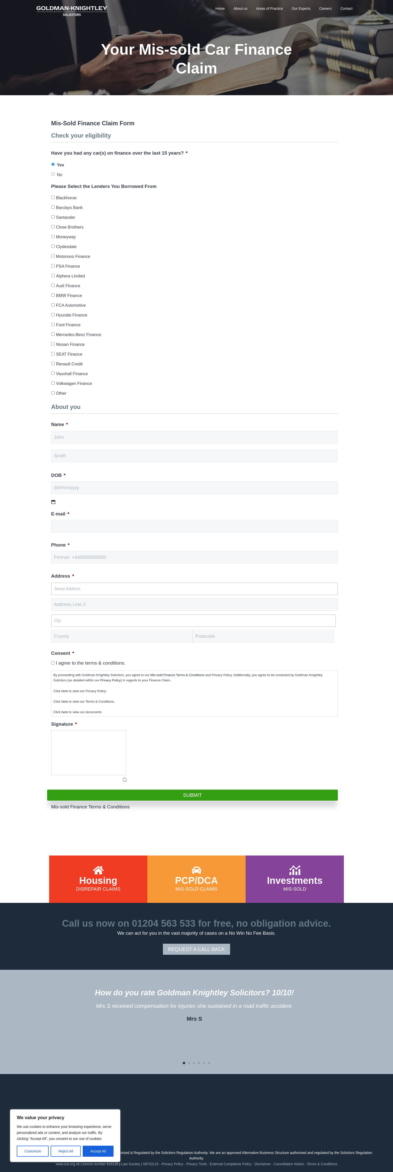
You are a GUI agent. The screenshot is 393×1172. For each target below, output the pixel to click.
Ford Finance (68, 325)
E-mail (60, 513)
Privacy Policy (110, 680)
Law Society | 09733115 (140, 1164)
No (59, 174)
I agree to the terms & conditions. (91, 663)
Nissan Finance (70, 344)
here (64, 691)
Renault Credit (69, 364)
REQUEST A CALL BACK (196, 949)
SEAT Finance (69, 354)
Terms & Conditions (322, 1164)
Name (59, 424)
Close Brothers (69, 227)
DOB (58, 475)
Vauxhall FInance (72, 373)
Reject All (65, 1151)
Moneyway (66, 237)
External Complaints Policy (231, 1164)
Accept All (98, 1151)
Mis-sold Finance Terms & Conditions (177, 675)
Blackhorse (66, 197)
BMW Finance (69, 295)
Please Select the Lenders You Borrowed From (104, 186)
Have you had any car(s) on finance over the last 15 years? (119, 153)
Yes (60, 165)
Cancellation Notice (289, 1164)
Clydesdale (66, 246)
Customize (33, 1151)
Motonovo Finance (73, 256)
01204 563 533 (163, 923)
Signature (64, 724)
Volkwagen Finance (74, 383)
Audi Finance (68, 285)
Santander (65, 217)
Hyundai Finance (71, 315)
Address (62, 576)
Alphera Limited (70, 276)
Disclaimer (262, 1164)
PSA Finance (68, 266)
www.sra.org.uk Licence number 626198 (87, 1164)
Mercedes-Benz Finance (78, 334)
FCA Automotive (71, 305)
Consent (62, 653)
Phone (60, 545)
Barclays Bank (69, 207)
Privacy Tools (196, 1164)
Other (61, 393)
